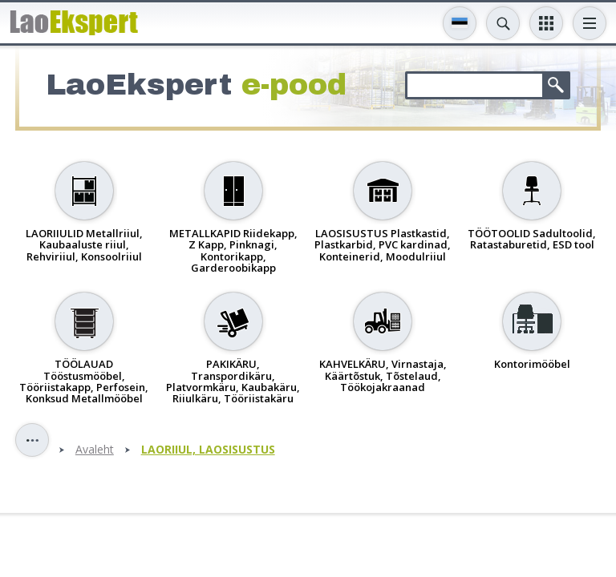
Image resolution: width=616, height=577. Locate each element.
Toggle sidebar (32, 440)
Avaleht (94, 450)
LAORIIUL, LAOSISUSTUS (208, 450)
